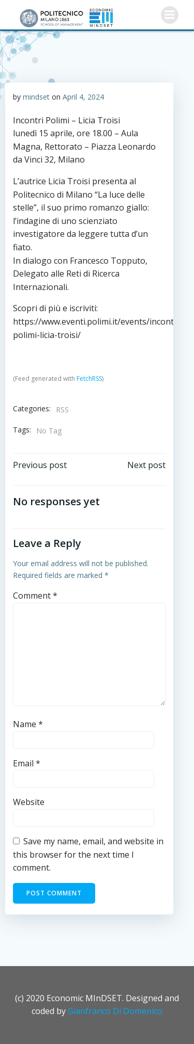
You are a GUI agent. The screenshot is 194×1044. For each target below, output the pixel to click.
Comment (35, 595)
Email (26, 763)
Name (28, 724)
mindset (36, 97)
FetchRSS (89, 378)
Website (28, 802)
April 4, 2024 (83, 97)
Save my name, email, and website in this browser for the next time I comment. (88, 854)
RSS (62, 409)
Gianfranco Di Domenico (115, 1011)
